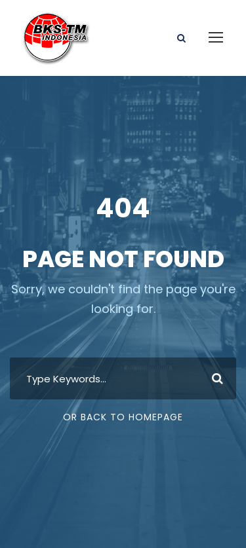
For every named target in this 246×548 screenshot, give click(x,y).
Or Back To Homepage (123, 417)
